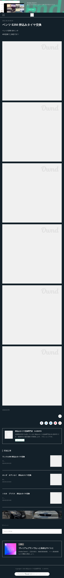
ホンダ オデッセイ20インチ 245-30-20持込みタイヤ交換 (20, 479)
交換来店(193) (6, 410)
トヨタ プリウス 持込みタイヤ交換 (16, 494)
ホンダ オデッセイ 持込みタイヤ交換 (16, 475)
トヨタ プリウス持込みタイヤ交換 (13, 498)
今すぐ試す (31, 9)
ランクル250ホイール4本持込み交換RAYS (15, 461)
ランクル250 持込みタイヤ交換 (13, 457)
